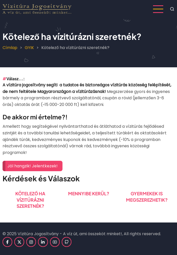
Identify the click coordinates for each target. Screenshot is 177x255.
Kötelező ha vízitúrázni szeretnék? (30, 200)
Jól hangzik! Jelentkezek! (32, 166)
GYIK (29, 48)
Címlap (10, 48)
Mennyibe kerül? (88, 193)
